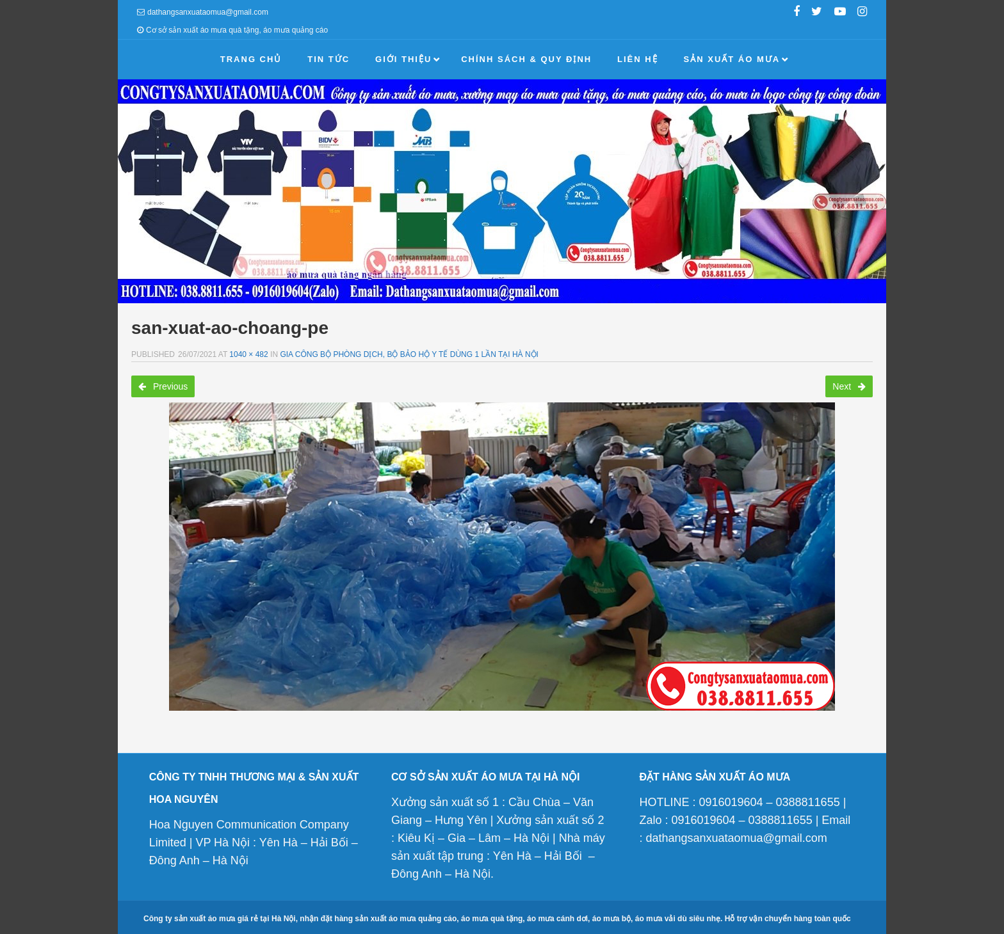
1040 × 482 (248, 354)
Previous (163, 386)
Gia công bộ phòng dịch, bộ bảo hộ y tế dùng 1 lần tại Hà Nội (409, 354)
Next (849, 386)
